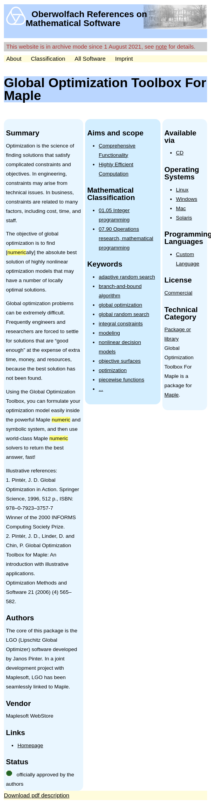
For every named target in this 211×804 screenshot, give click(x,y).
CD (180, 153)
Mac (181, 208)
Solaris (184, 218)
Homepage (30, 745)
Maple (171, 395)
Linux (182, 190)
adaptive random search (127, 277)
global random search (124, 314)
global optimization (120, 305)
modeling (109, 333)
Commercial (178, 293)
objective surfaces (120, 361)
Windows (186, 199)
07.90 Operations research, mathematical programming (126, 238)
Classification (48, 58)
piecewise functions (121, 380)
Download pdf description (36, 795)
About (13, 58)
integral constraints (121, 324)
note (161, 46)
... (101, 389)
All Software (90, 58)
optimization (113, 370)
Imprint (124, 58)
